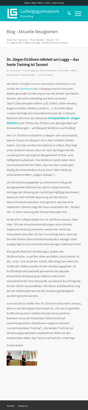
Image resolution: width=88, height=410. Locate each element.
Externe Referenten (48, 70)
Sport (16, 75)
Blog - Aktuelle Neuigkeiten (32, 31)
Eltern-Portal (58, 3)
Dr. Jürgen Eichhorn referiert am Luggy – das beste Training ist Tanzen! (43, 62)
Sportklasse (26, 88)
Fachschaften (63, 70)
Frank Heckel (47, 75)
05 (26, 70)
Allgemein (34, 70)
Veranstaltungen (27, 75)
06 (28, 70)
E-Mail (47, 3)
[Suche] (67, 13)
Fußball (73, 70)
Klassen (10, 75)
